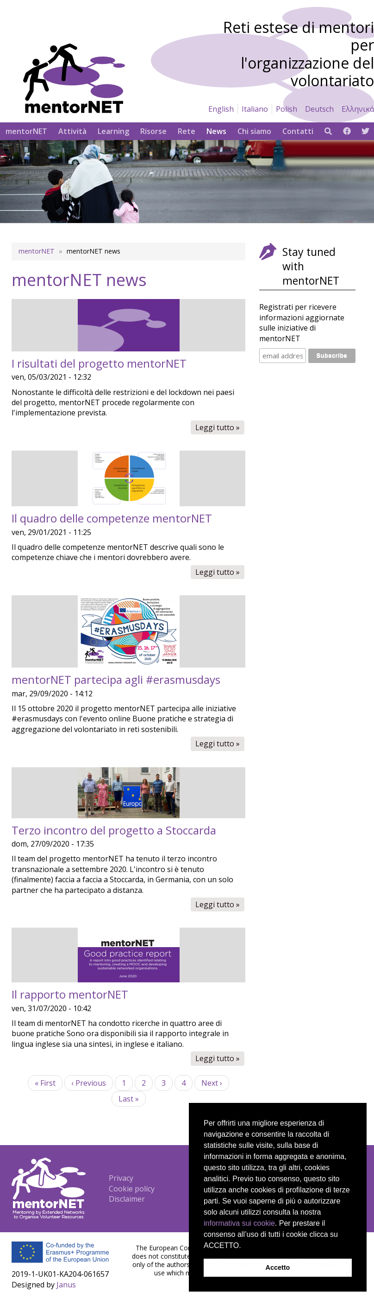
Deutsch (319, 109)
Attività (72, 131)
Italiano (255, 109)
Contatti (297, 131)
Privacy (121, 1178)
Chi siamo (254, 131)
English (221, 109)
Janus (66, 1285)
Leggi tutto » (219, 428)
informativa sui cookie (239, 1223)
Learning (113, 131)
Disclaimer (127, 1199)
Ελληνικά (358, 109)
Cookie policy (132, 1189)
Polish (286, 109)
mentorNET (26, 131)
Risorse (153, 131)
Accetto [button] (278, 1267)
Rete (186, 131)
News (216, 131)
